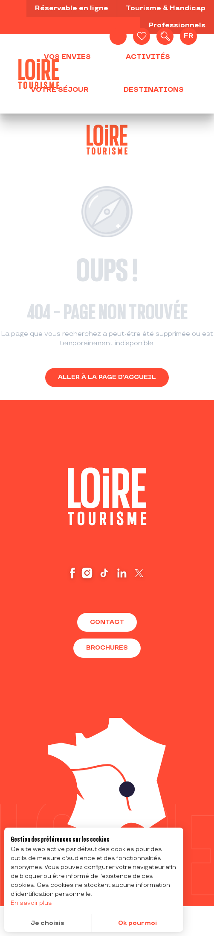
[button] (165, 36)
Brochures (107, 647)
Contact (107, 622)
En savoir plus (31, 903)
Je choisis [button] (47, 923)
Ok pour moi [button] (137, 923)
